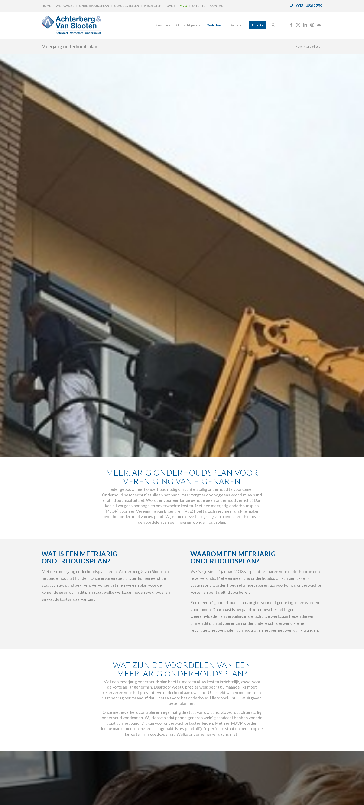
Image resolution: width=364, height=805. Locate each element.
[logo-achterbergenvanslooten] (71, 25)
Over (170, 6)
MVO (183, 6)
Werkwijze (65, 6)
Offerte (198, 6)
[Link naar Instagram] (312, 24)
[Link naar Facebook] (291, 24)
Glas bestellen (126, 6)
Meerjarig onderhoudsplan (69, 46)
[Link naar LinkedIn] (305, 24)
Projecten (153, 6)
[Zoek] (273, 25)
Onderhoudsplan (94, 6)
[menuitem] (47, 6)
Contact (217, 6)
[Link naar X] (298, 24)
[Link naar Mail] (318, 24)
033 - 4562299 (309, 5)
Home (46, 6)
